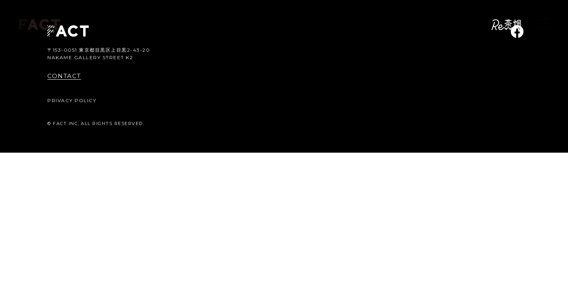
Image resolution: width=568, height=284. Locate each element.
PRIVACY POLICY (71, 100)
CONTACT (64, 76)
